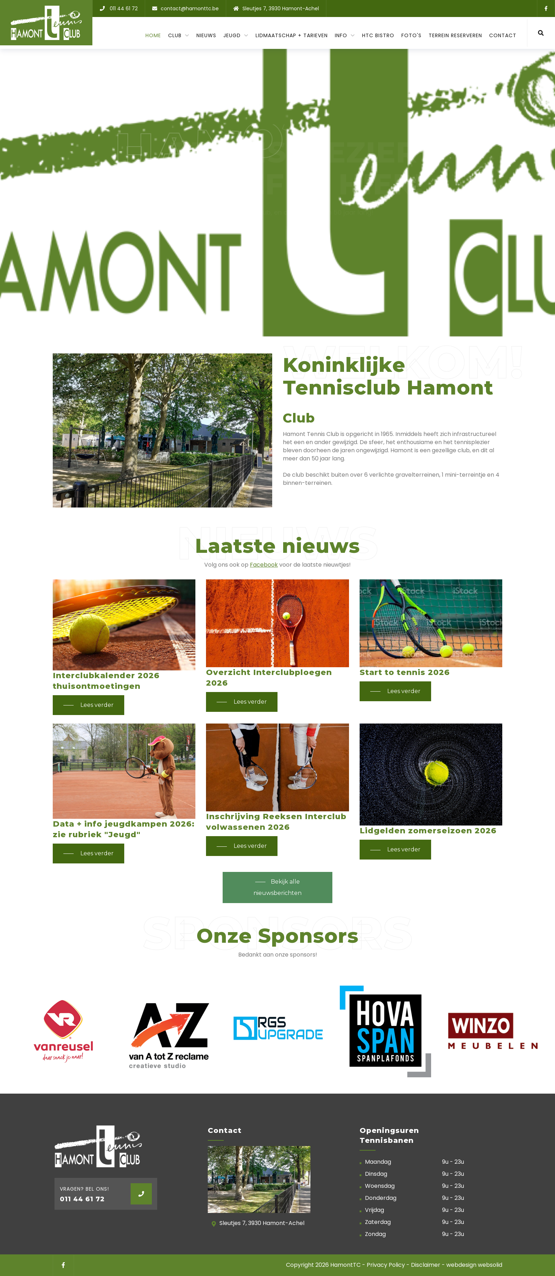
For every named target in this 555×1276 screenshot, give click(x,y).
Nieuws (206, 35)
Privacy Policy (386, 1265)
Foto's (411, 35)
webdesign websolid (474, 1265)
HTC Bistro (378, 35)
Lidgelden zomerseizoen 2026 (428, 830)
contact (502, 35)
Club (175, 35)
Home (153, 35)
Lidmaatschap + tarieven (292, 35)
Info (342, 35)
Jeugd (232, 35)
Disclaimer (425, 1265)
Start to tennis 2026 (405, 672)
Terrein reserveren (455, 35)
